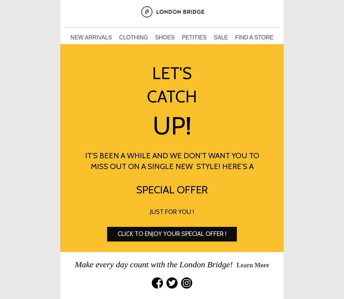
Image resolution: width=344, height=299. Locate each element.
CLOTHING (134, 37)
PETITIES (195, 37)
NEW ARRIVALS (91, 37)
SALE (222, 37)
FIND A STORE (254, 37)
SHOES (165, 37)
